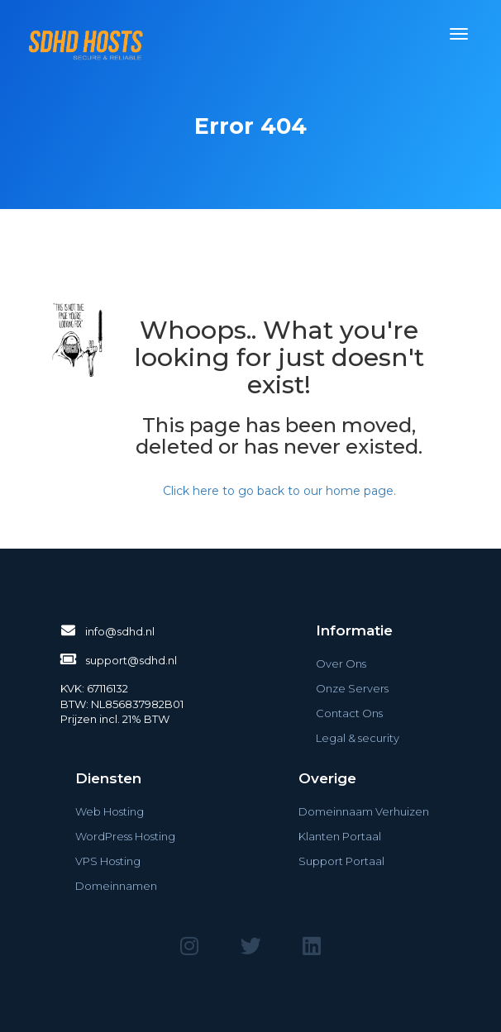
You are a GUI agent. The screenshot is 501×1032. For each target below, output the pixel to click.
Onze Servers (352, 688)
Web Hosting (109, 811)
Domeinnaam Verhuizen (363, 811)
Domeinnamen (116, 885)
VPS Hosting (108, 861)
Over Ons (341, 663)
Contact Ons (349, 713)
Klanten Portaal (339, 836)
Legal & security (357, 737)
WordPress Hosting (125, 836)
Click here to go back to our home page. (279, 490)
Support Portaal (341, 861)
